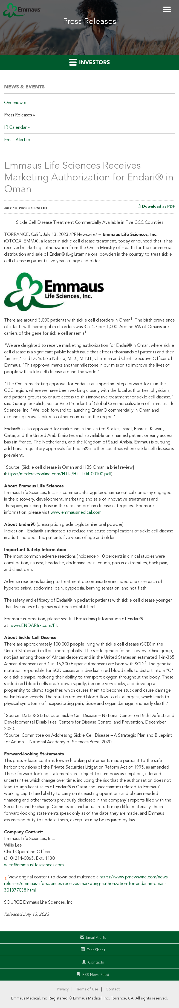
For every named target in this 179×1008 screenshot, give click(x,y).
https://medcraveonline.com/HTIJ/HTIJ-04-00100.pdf (58, 474)
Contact (113, 989)
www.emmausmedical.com (76, 512)
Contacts (96, 962)
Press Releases (18, 115)
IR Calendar (15, 127)
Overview (13, 102)
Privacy (63, 989)
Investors (89, 62)
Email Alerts (15, 140)
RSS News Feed (95, 974)
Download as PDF (156, 206)
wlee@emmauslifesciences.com (34, 865)
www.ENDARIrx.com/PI (33, 625)
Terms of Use (87, 989)
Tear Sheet (96, 950)
